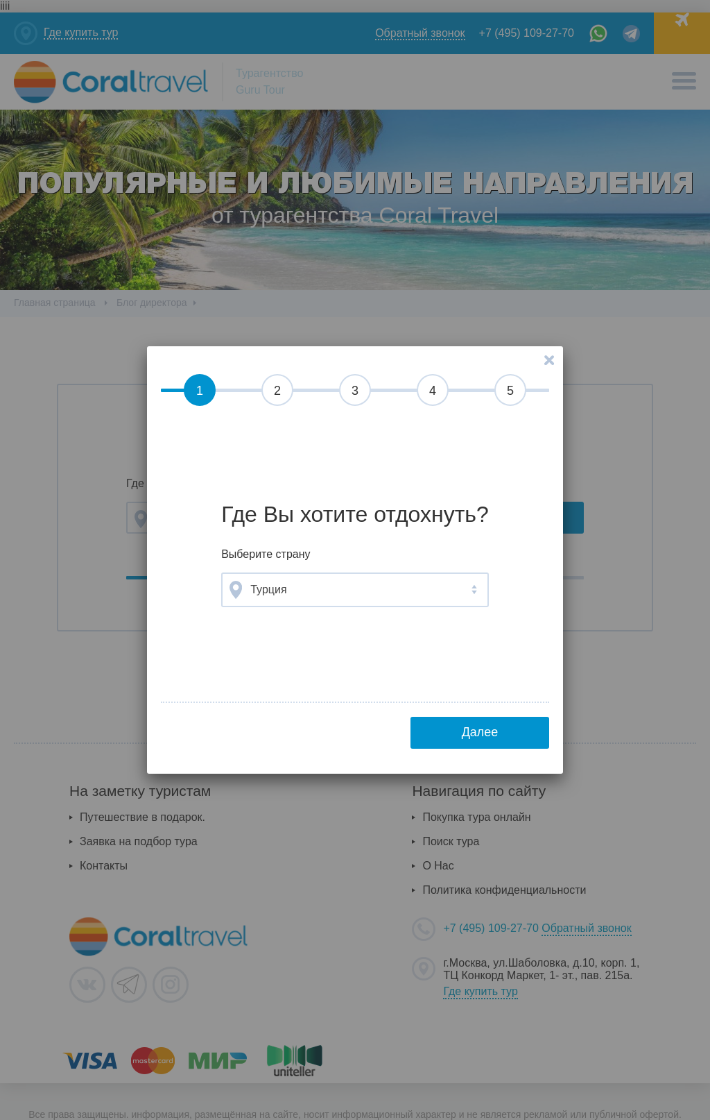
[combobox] (355, 590)
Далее (480, 732)
